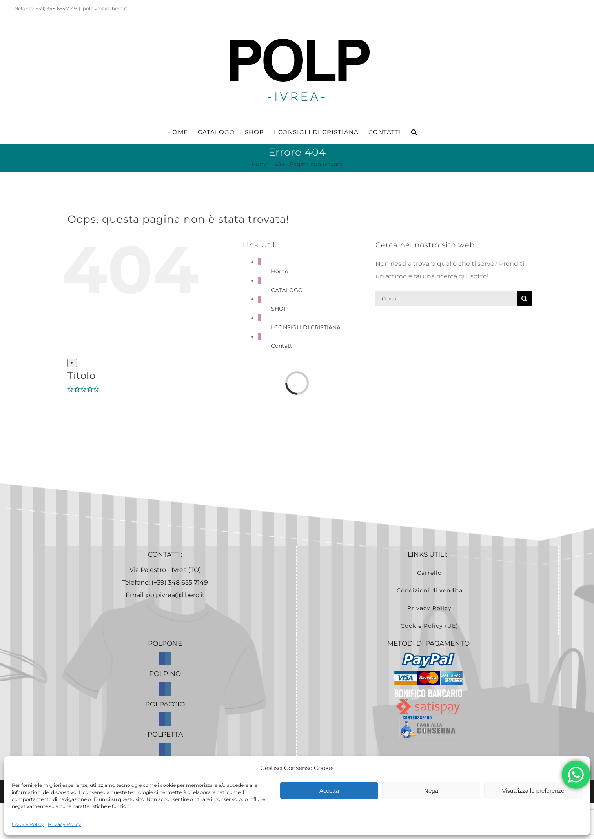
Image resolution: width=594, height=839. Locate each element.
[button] (414, 132)
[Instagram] (168, 658)
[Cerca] (524, 298)
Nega (431, 790)
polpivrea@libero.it (105, 8)
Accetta (329, 790)
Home (279, 271)
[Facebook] (162, 658)
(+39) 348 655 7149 (179, 582)
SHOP (279, 308)
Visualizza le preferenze (533, 790)
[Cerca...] (446, 298)
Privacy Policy (64, 824)
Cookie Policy (28, 824)
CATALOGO (287, 290)
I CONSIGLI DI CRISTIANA (306, 327)
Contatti (282, 345)
